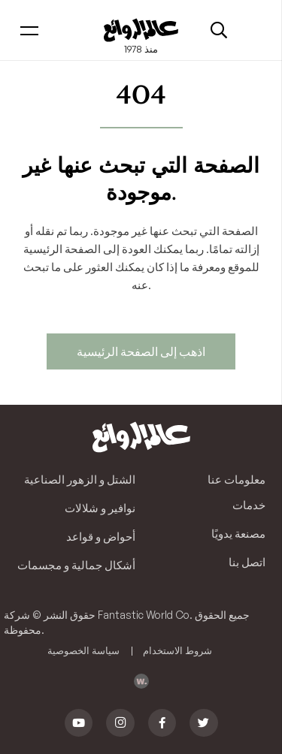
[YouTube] (79, 723)
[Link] (140, 30)
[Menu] (29, 30)
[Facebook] (162, 723)
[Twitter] (204, 723)
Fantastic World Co (144, 614)
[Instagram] (120, 723)
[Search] (219, 30)
